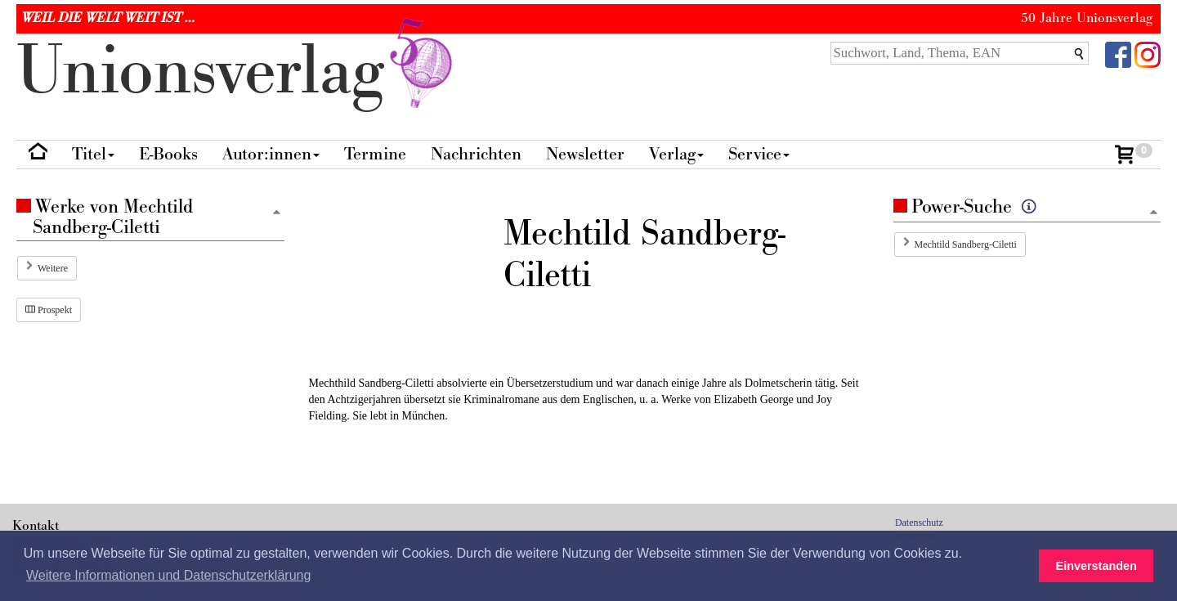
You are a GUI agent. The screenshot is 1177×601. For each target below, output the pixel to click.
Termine (375, 154)
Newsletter (585, 154)
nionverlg (237, 71)
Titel (93, 154)
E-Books (168, 154)
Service (759, 154)
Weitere (53, 268)
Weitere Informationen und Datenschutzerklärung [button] (168, 575)
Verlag (676, 154)
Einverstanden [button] (1096, 565)
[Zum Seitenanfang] (1153, 213)
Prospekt (48, 310)
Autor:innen (271, 154)
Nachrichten (476, 154)
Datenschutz (919, 522)
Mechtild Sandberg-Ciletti (966, 244)
